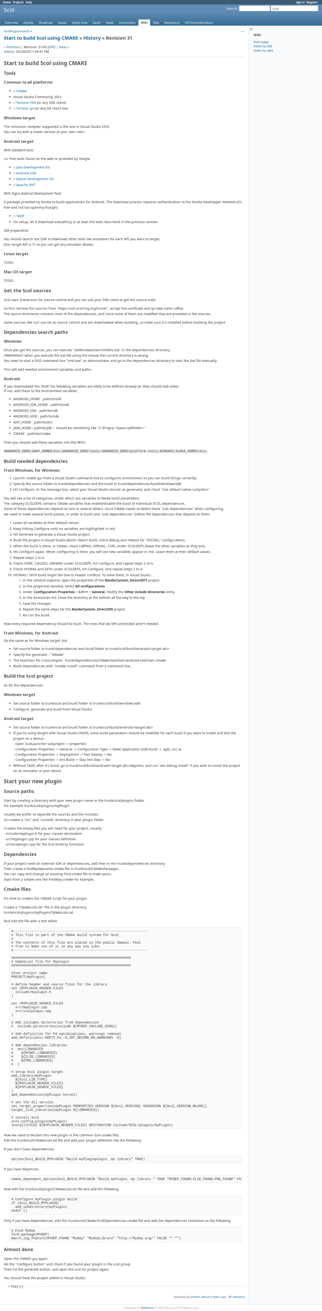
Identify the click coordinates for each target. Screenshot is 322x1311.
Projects (18, 2)
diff (51, 47)
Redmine (147, 1308)
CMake (21, 91)
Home (7, 2)
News (110, 22)
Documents (127, 22)
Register (312, 2)
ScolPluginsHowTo (17, 31)
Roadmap (46, 22)
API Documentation (199, 22)
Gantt (97, 22)
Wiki (144, 22)
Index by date (263, 50)
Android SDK (26, 173)
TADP (20, 216)
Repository (172, 22)
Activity (28, 22)
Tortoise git (25, 108)
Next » (64, 47)
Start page (261, 42)
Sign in (300, 2)
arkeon (9, 51)
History (92, 38)
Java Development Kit (33, 167)
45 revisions (236, 1297)
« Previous (12, 47)
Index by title (263, 46)
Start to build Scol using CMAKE (41, 38)
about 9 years (210, 1297)
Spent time (79, 22)
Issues (62, 22)
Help (29, 2)
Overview (11, 22)
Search (231, 8)
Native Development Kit (35, 179)
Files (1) (15, 1286)
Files (156, 22)
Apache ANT (26, 184)
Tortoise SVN (26, 102)
